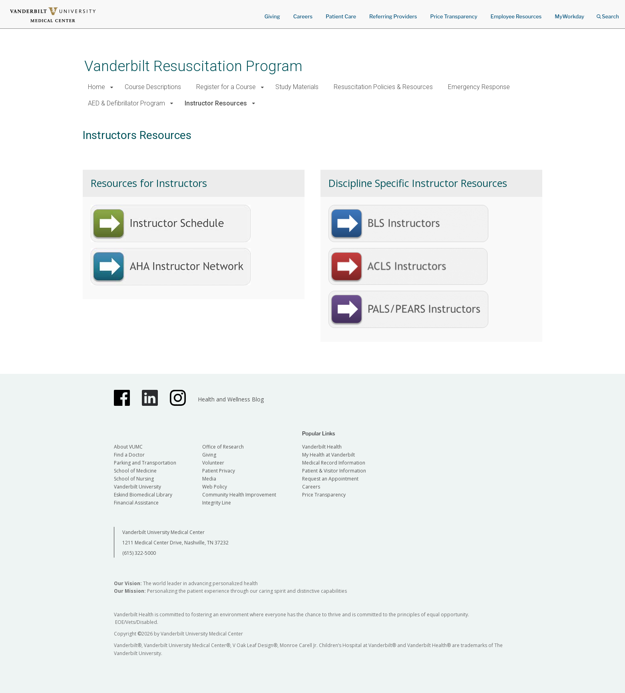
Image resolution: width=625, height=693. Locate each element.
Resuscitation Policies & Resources (383, 87)
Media (209, 478)
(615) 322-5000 (139, 553)
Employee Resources (515, 16)
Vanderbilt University (137, 486)
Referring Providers (393, 16)
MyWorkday (569, 16)
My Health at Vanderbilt (328, 454)
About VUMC (128, 446)
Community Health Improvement (239, 494)
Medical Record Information (333, 462)
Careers (302, 16)
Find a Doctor (129, 454)
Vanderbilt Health (322, 446)
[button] (111, 87)
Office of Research (223, 446)
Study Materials (296, 87)
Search (608, 13)
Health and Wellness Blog (231, 399)
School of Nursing (134, 478)
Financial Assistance (136, 502)
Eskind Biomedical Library (143, 494)
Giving (272, 16)
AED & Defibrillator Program (126, 103)
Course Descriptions (153, 87)
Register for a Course (226, 87)
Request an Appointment (330, 478)
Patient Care (341, 16)
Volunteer (213, 462)
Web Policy (214, 486)
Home (96, 87)
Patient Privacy (218, 470)
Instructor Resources (216, 103)
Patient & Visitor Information (334, 470)
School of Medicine (135, 470)
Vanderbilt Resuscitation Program (193, 66)
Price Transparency (454, 16)
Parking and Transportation (145, 462)
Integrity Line (216, 502)
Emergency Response (479, 87)
